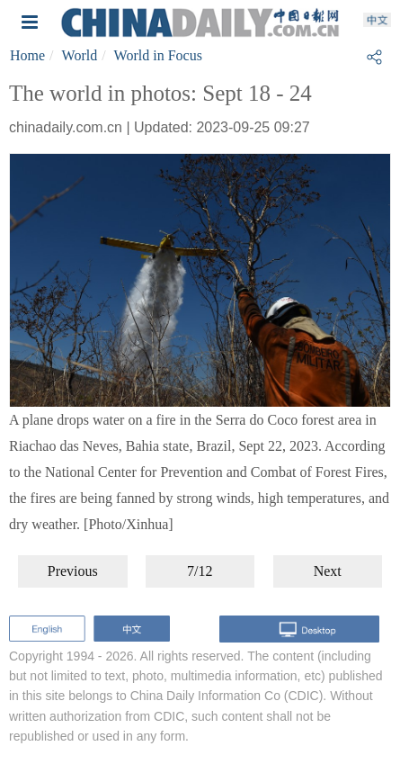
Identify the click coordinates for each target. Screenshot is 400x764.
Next (328, 571)
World (80, 55)
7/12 (199, 571)
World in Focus (158, 55)
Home (27, 55)
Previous (73, 571)
